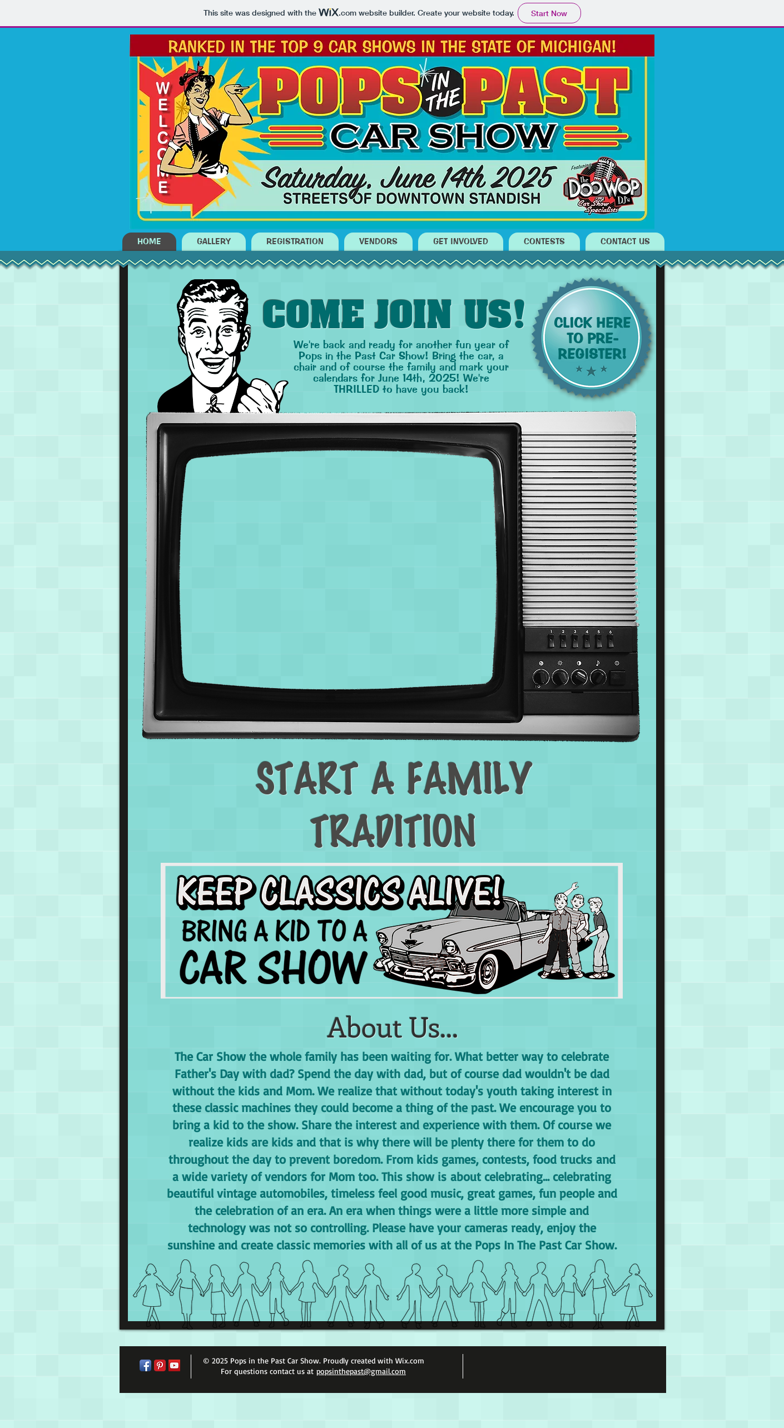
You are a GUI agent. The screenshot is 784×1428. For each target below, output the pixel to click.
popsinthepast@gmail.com (361, 1371)
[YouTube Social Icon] (174, 1365)
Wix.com (409, 1360)
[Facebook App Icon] (145, 1365)
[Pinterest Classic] (160, 1365)
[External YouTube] (337, 569)
